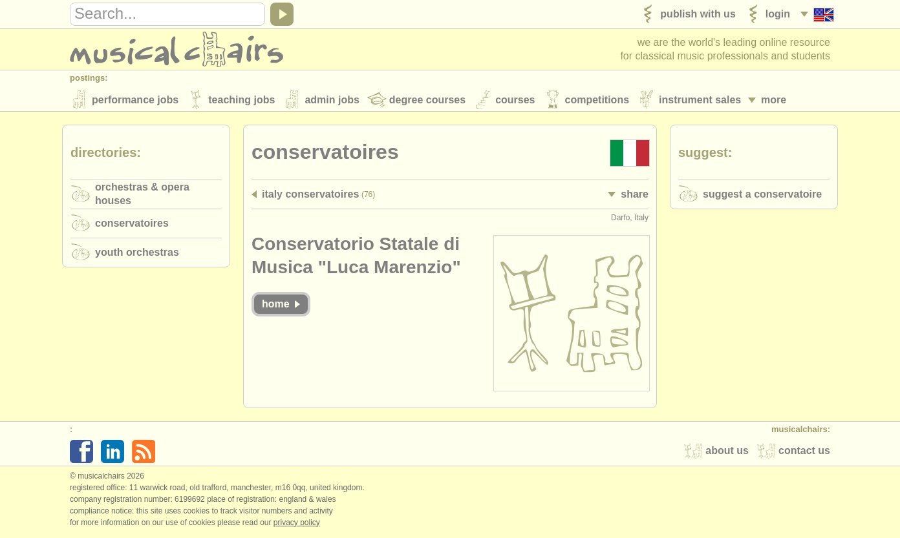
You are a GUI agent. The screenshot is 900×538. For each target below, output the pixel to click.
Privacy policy (296, 524)
